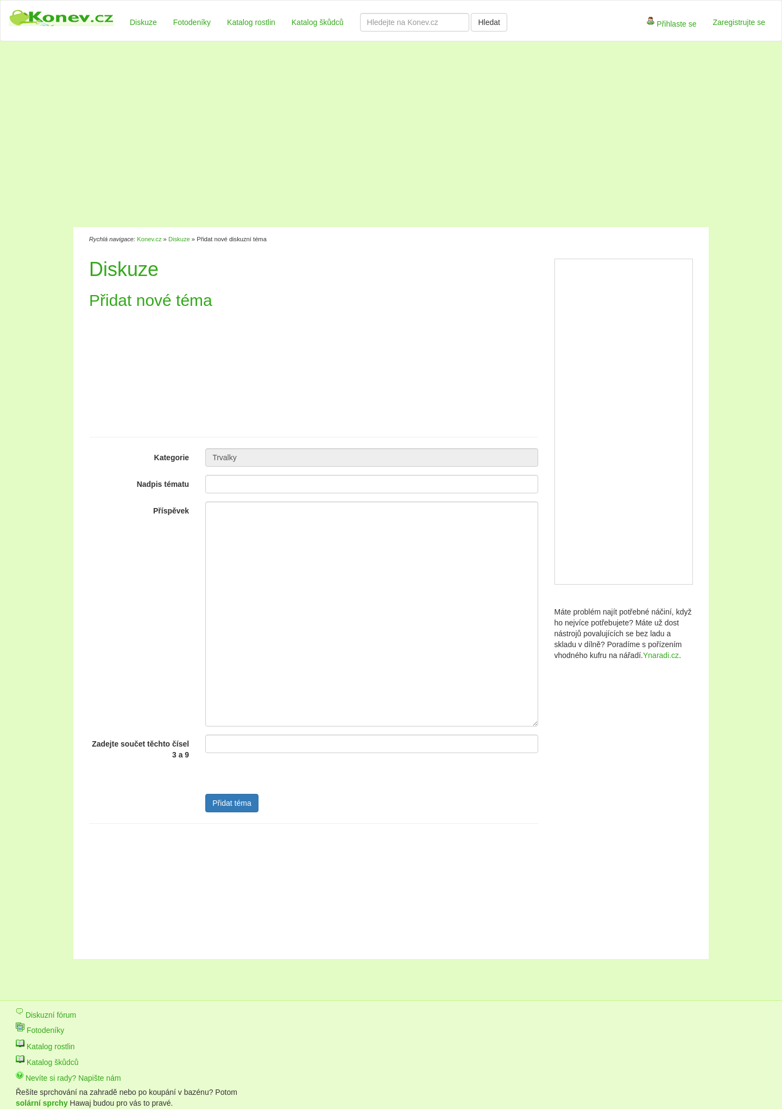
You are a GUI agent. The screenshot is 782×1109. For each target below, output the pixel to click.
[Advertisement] (336, 136)
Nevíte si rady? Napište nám (68, 1078)
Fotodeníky (192, 22)
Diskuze (143, 22)
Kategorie (172, 457)
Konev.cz (149, 239)
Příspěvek (171, 510)
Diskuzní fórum (46, 1015)
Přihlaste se (671, 25)
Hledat (489, 22)
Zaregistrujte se (739, 22)
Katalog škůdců (318, 22)
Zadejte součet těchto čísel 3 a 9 (140, 749)
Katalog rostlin (251, 22)
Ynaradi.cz (661, 655)
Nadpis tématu (163, 484)
